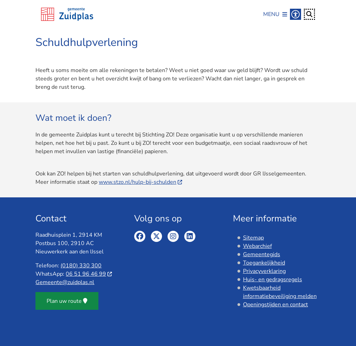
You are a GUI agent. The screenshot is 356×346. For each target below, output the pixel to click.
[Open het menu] (275, 14)
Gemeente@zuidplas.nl (64, 282)
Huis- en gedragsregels (272, 279)
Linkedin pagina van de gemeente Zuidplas (189, 236)
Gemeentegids (261, 254)
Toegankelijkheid (264, 263)
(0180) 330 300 (81, 265)
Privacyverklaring (264, 271)
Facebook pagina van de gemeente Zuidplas (139, 236)
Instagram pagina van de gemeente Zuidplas (173, 236)
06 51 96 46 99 (89, 274)
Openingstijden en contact (275, 304)
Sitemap (253, 238)
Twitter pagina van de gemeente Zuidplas (156, 236)
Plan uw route (67, 301)
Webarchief (257, 246)
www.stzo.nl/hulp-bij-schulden (141, 182)
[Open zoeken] (309, 14)
